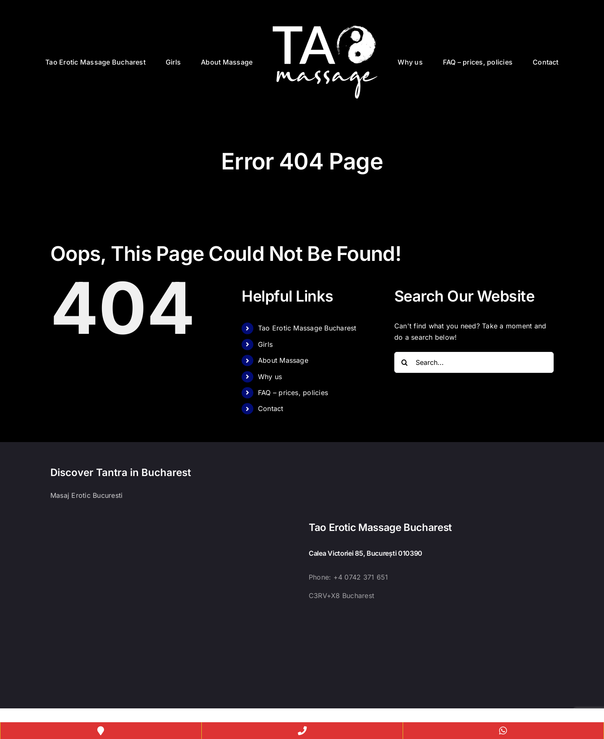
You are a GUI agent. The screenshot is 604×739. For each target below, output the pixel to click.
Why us (270, 376)
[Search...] (474, 362)
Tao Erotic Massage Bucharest (307, 328)
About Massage (283, 360)
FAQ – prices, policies (293, 392)
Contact (271, 408)
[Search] (404, 362)
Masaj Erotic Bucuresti (86, 495)
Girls (265, 344)
